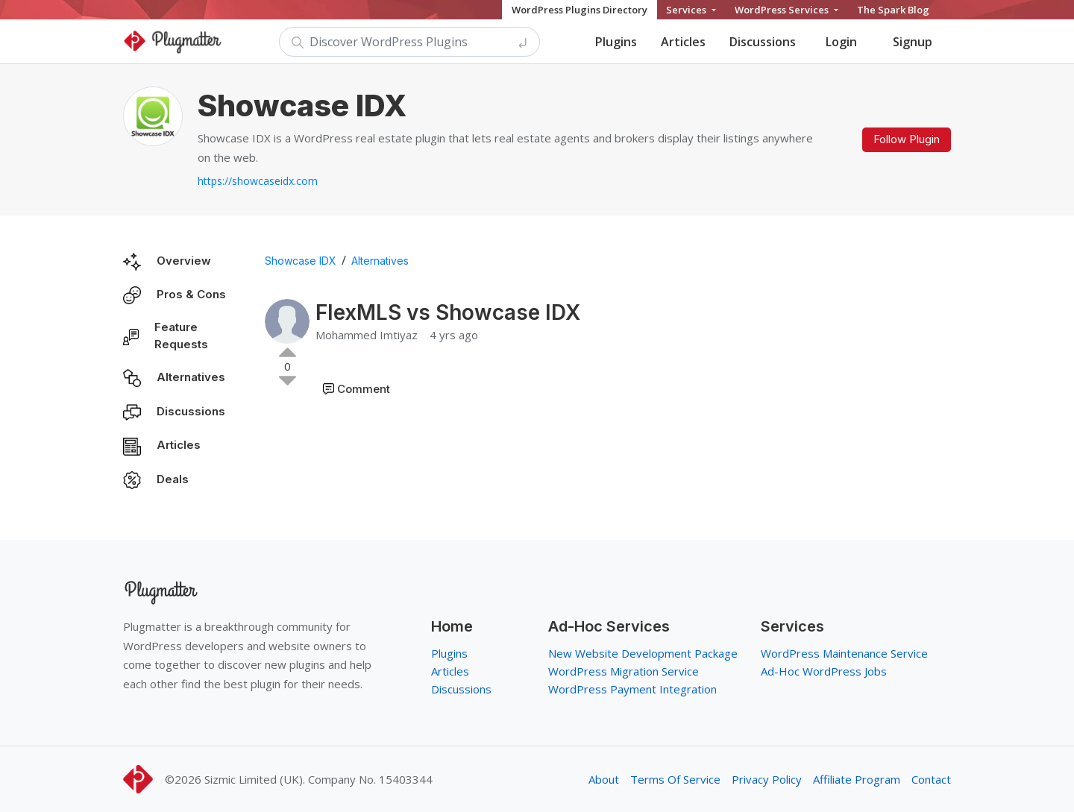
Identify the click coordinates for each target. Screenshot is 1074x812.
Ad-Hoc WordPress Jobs (824, 671)
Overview (184, 261)
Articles (683, 42)
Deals (173, 479)
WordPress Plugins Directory (579, 9)
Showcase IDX (300, 260)
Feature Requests (181, 335)
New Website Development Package (643, 653)
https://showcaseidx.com (258, 181)
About (603, 779)
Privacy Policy (767, 779)
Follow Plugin (906, 139)
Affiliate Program (856, 779)
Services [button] (687, 9)
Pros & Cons (191, 294)
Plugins (616, 42)
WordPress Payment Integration (632, 689)
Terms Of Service (675, 779)
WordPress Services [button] (783, 9)
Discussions (762, 42)
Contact (931, 779)
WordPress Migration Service (623, 671)
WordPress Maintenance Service (844, 653)
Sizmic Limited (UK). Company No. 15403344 (318, 779)
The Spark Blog (893, 9)
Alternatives (191, 377)
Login (841, 42)
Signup (912, 42)
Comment (363, 389)
